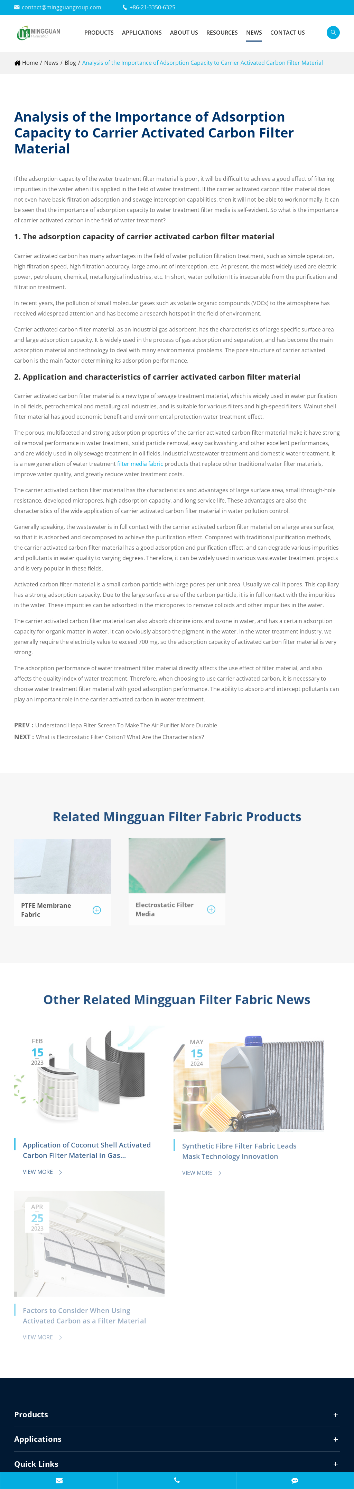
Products (99, 32)
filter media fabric (140, 464)
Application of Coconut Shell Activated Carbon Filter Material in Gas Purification (61, 1120)
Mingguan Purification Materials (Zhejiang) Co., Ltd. (113, 1444)
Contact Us (287, 32)
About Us (184, 32)
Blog (70, 63)
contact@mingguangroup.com (61, 7)
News (254, 32)
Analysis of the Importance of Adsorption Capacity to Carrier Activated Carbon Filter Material (202, 63)
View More (43, 1141)
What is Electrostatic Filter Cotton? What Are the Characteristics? (120, 734)
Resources (222, 32)
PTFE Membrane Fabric (46, 906)
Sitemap (25, 1459)
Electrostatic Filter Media (165, 905)
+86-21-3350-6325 (152, 7)
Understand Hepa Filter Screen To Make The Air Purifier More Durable (126, 722)
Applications (142, 32)
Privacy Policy (66, 1459)
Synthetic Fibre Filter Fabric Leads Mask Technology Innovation (173, 1121)
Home (30, 63)
